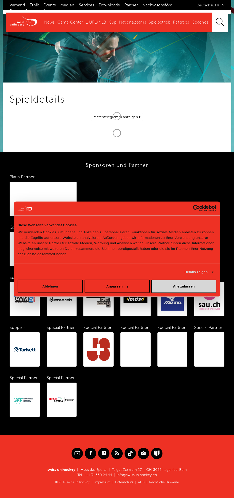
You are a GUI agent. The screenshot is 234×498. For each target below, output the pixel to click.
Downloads (109, 5)
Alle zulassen (184, 286)
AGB (141, 482)
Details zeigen (195, 272)
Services (86, 5)
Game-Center (70, 22)
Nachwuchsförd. (157, 5)
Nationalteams (132, 22)
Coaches (200, 22)
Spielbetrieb (159, 22)
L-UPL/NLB (96, 22)
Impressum (102, 482)
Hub (42, 11)
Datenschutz (124, 482)
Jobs (29, 11)
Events (49, 5)
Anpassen (117, 286)
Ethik (34, 5)
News (49, 22)
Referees (181, 22)
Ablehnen (50, 286)
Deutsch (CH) (208, 5)
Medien (67, 5)
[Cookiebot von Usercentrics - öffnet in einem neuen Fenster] (196, 208)
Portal (15, 11)
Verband (17, 5)
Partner (131, 5)
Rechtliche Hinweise (164, 482)
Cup (112, 22)
